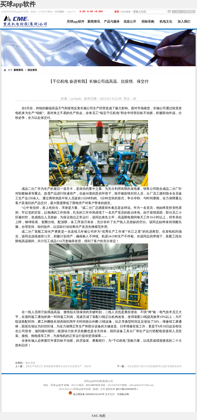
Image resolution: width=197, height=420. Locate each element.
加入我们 (184, 21)
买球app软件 (18, 4)
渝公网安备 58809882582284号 (89, 394)
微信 (27, 363)
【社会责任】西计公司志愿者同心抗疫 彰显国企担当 (154, 366)
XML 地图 (99, 415)
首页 (116, 11)
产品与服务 (112, 21)
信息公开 (129, 21)
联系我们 (189, 11)
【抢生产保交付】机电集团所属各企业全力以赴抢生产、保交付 (58, 366)
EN (177, 11)
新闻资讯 (93, 21)
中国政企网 (123, 394)
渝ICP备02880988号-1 (127, 389)
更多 (33, 363)
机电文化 (166, 21)
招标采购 (148, 21)
